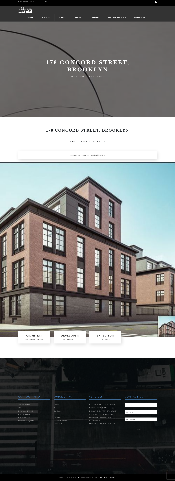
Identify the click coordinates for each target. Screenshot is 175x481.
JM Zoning (76, 477)
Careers (95, 17)
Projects (79, 17)
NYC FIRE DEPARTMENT (98, 408)
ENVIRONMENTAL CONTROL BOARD (103, 424)
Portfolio (81, 76)
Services (62, 17)
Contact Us (139, 17)
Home (30, 17)
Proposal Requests (117, 17)
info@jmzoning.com (26, 421)
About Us (46, 17)
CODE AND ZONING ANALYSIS (101, 414)
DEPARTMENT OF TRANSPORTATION (103, 411)
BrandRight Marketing (107, 477)
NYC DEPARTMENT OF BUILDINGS (102, 405)
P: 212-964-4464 (24, 414)
